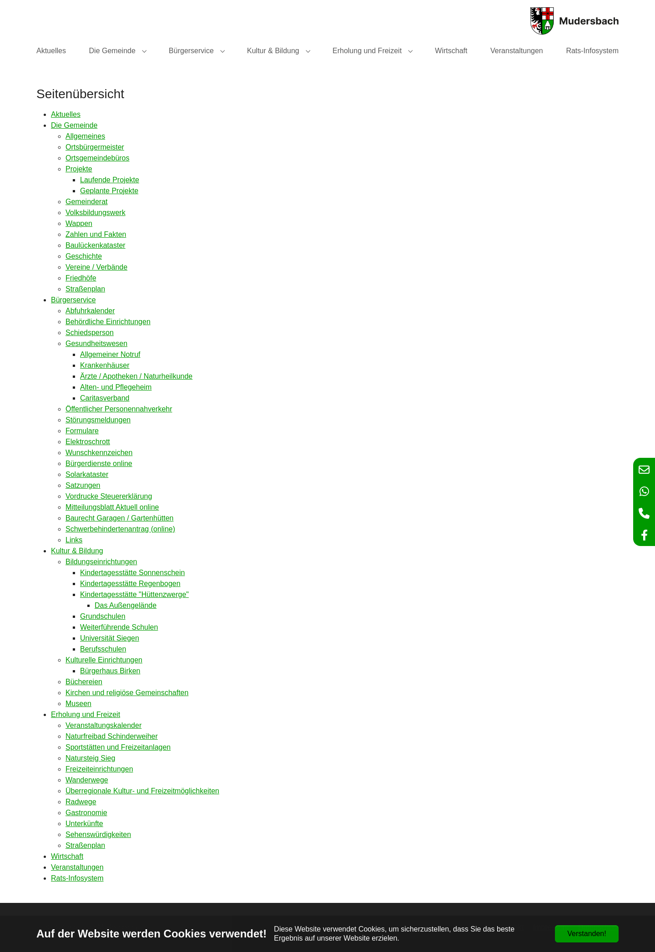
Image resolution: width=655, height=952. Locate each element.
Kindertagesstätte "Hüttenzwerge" (134, 594)
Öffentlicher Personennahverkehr (119, 409)
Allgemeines (85, 136)
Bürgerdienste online (99, 463)
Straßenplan (85, 289)
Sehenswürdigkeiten (98, 834)
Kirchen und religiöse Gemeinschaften (127, 692)
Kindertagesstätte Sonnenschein (132, 572)
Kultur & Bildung (77, 551)
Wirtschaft (67, 856)
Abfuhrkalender (90, 311)
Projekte (79, 169)
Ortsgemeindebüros (98, 158)
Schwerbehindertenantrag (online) (120, 529)
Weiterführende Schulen (119, 627)
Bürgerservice (73, 300)
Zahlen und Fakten (96, 234)
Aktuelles (66, 114)
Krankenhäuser (105, 365)
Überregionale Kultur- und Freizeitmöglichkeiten (142, 791)
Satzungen (83, 485)
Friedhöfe (81, 278)
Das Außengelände (125, 605)
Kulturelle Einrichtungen (104, 660)
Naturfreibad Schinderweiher (112, 736)
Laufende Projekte (109, 180)
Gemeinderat (87, 201)
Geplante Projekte (109, 191)
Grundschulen (103, 616)
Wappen (79, 223)
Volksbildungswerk (96, 212)
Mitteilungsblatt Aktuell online (112, 507)
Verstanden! (586, 933)
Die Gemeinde (74, 125)
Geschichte (84, 256)
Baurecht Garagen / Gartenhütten (119, 518)
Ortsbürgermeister (95, 147)
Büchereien (84, 682)
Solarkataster (87, 474)
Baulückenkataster (96, 245)
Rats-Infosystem (77, 878)
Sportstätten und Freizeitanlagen (118, 747)
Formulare (82, 431)
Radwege (81, 802)
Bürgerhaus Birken (110, 671)
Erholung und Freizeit (85, 714)
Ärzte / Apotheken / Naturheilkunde (136, 376)
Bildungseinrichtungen (101, 562)
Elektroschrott (88, 442)
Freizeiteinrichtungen (99, 769)
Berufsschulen (103, 649)
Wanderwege (87, 780)
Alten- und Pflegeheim (115, 387)
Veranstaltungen (77, 867)
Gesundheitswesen (96, 343)
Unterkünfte (84, 823)
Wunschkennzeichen (99, 452)
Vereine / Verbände (96, 267)
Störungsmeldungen (98, 420)
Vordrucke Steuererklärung (109, 496)
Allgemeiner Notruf (110, 354)
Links (74, 540)
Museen (78, 703)
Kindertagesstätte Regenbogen (130, 583)
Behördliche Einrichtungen (108, 322)
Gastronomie (86, 813)
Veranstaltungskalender (103, 725)
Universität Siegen (109, 638)
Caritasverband (105, 398)
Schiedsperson (90, 332)
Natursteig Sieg (90, 758)
